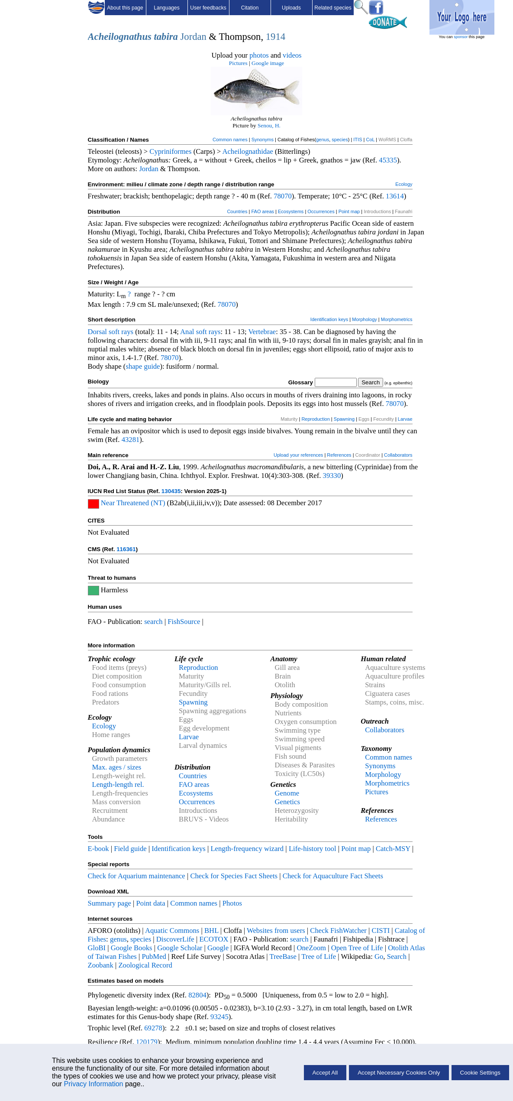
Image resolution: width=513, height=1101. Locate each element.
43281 (131, 439)
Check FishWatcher (338, 930)
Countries (237, 211)
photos (258, 55)
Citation (250, 8)
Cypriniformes (170, 151)
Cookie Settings (480, 1072)
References (339, 455)
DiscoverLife (175, 939)
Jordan (193, 36)
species (340, 139)
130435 (171, 491)
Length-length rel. (118, 784)
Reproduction (315, 419)
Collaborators (398, 455)
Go (378, 956)
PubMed (154, 956)
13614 (395, 196)
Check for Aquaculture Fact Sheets (333, 876)
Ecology (403, 184)
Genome (287, 793)
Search (397, 956)
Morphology (364, 319)
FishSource (184, 621)
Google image (268, 63)
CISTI (381, 930)
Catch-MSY (393, 848)
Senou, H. (269, 125)
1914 (275, 36)
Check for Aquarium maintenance (136, 876)
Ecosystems (290, 211)
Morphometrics (397, 319)
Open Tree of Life (357, 948)
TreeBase (283, 956)
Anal (187, 332)
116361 (126, 549)
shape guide (143, 366)
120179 (147, 1042)
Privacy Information (93, 1084)
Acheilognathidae (247, 151)
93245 (219, 1017)
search (153, 621)
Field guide (130, 848)
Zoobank (100, 965)
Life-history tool (312, 848)
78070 (283, 196)
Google (218, 948)
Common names (230, 139)
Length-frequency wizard (247, 848)
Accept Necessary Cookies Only (399, 1072)
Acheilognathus (120, 36)
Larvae (405, 419)
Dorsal (97, 332)
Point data (150, 903)
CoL (370, 139)
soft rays (121, 332)
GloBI (97, 948)
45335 (388, 160)
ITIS (357, 139)
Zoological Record (145, 965)
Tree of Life (318, 956)
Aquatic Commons (172, 930)
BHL (211, 930)
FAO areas (262, 211)
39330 (332, 475)
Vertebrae (262, 332)
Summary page (109, 903)
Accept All (325, 1072)
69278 (153, 1028)
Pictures (238, 63)
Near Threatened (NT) (133, 503)
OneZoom (311, 948)
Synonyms (263, 139)
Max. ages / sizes (117, 767)
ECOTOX (213, 939)
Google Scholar (179, 948)
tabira (165, 36)
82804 (197, 995)
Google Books (131, 948)
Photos (232, 903)
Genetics (287, 802)
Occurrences (320, 211)
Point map (349, 211)
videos (292, 55)
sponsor (461, 37)
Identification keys (329, 319)
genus (322, 139)
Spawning (344, 419)
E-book (98, 848)
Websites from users (276, 930)
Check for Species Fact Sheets (233, 876)
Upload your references (298, 455)
